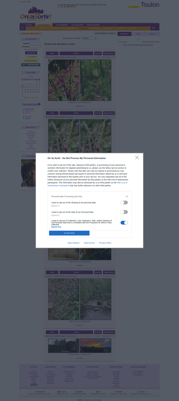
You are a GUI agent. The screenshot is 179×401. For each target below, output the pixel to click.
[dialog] (89, 200)
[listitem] (89, 196)
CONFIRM (69, 233)
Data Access (89, 243)
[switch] (124, 202)
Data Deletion (74, 243)
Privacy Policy (105, 243)
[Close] (138, 158)
